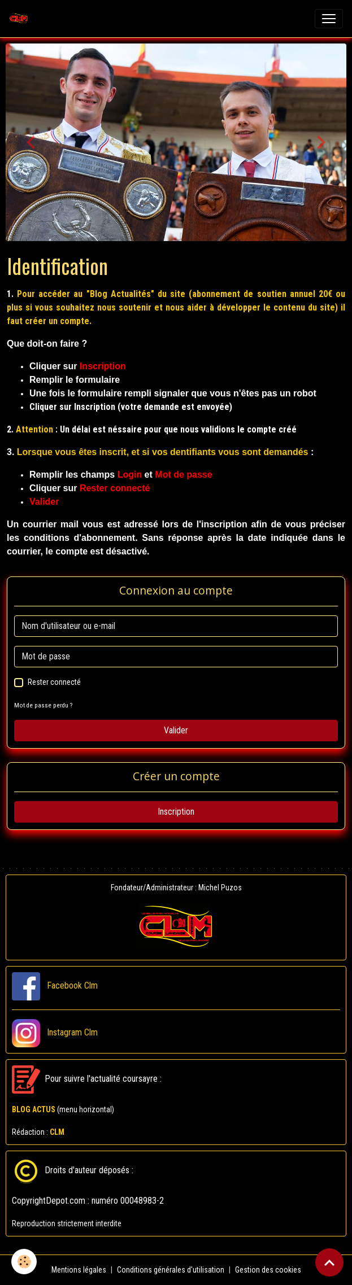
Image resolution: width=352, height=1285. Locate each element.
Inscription (176, 811)
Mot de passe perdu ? (43, 705)
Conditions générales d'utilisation (170, 1269)
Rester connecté (54, 682)
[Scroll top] (329, 1262)
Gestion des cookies (268, 1269)
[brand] (21, 18)
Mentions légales (78, 1269)
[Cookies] (24, 1261)
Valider (176, 730)
